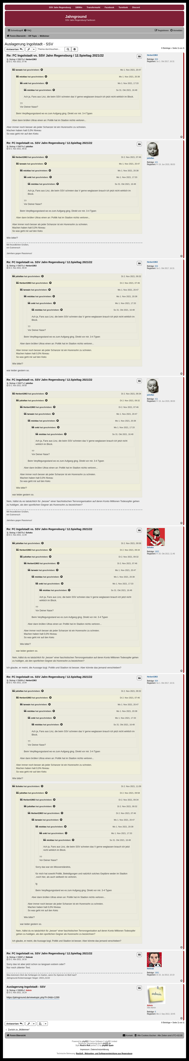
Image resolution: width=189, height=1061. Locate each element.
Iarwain (19, 70)
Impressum (84, 1049)
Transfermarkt (93, 7)
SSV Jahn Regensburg (60, 7)
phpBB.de (107, 1043)
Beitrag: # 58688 (15, 990)
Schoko (150, 547)
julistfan (150, 158)
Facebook (109, 7)
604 (156, 59)
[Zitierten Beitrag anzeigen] (42, 69)
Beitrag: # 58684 (15, 680)
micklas (23, 77)
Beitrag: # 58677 (15, 383)
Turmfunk (123, 7)
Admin (150, 1005)
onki (25, 83)
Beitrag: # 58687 (15, 957)
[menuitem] (27, 30)
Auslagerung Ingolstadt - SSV (29, 44)
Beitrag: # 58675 (15, 266)
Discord (136, 7)
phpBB (85, 1041)
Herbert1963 (152, 55)
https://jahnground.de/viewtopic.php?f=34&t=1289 (33, 997)
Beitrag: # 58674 (15, 147)
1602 (157, 551)
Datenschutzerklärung (100, 1049)
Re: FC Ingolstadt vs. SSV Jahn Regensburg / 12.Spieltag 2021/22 (55, 55)
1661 (157, 973)
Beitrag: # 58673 (15, 59)
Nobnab (150, 969)
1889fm (78, 7)
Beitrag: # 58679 (15, 533)
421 (156, 162)
